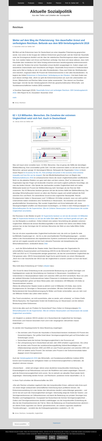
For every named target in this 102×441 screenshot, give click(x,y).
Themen (58, 3)
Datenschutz (62, 437)
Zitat (45, 244)
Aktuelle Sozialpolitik (51, 11)
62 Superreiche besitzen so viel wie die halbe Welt (35, 219)
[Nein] (100, 435)
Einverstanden (41, 437)
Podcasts (31, 3)
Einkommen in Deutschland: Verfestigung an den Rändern (48, 75)
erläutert (46, 266)
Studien (49, 3)
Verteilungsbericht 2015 (29, 358)
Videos (40, 3)
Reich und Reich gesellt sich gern (71, 219)
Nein (52, 437)
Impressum (56, 423)
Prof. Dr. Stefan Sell (71, 3)
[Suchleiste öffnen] (83, 3)
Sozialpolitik (30, 413)
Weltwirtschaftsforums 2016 (23, 178)
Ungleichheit (39, 413)
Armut (17, 103)
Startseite (21, 3)
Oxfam (76, 170)
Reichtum (22, 103)
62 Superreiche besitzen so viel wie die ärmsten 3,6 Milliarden (64, 216)
